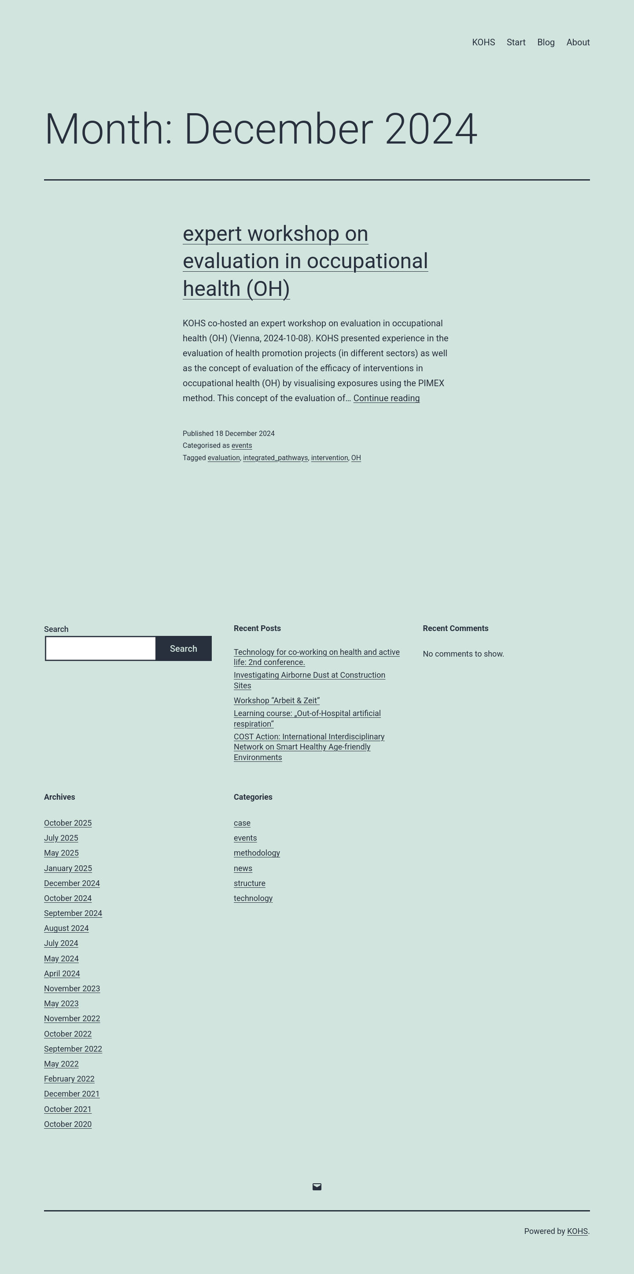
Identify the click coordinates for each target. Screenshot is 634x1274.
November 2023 (72, 988)
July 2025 (61, 837)
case (242, 822)
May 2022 (61, 1063)
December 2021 (72, 1093)
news (243, 868)
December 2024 (72, 883)
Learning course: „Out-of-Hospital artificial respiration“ (307, 718)
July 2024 (61, 943)
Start (516, 42)
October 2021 (68, 1109)
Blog (546, 42)
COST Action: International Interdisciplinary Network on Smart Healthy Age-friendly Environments (309, 747)
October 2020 (68, 1124)
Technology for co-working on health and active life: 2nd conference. (317, 657)
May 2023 (61, 1003)
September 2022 (73, 1048)
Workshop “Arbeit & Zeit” (277, 700)
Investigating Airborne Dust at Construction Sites (309, 680)
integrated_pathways (275, 458)
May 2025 (61, 852)
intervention (329, 458)
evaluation (224, 458)
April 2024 (62, 973)
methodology (257, 852)
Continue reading (387, 398)
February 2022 (69, 1078)
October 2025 (68, 822)
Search (56, 629)
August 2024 (66, 928)
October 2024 (68, 898)
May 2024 (61, 958)
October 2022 (68, 1033)
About (578, 42)
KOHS (483, 42)
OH (356, 458)
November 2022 (72, 1018)
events (242, 445)
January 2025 (68, 868)
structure (249, 883)
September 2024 (73, 913)
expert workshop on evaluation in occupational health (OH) (305, 261)
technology (253, 898)
